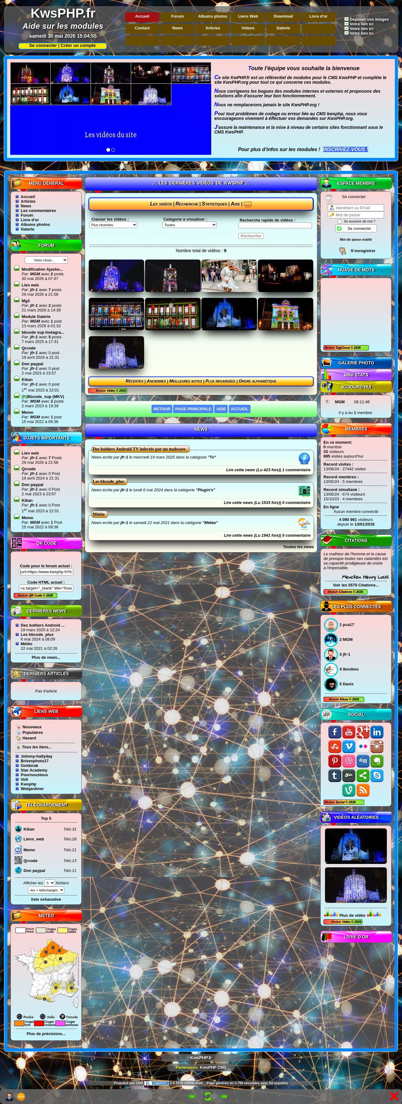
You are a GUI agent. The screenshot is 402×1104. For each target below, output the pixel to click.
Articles (212, 28)
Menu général (46, 183)
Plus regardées (220, 381)
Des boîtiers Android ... (43, 625)
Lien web (30, 285)
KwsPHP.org (235, 82)
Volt (24, 779)
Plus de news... (46, 657)
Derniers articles (46, 673)
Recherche (187, 203)
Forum (177, 16)
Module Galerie (36, 316)
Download (283, 16)
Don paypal (32, 364)
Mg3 (26, 300)
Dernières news (46, 610)
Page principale (193, 409)
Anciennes (156, 381)
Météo (26, 643)
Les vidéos (161, 203)
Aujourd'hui (356, 386)
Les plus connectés (356, 606)
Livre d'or (319, 16)
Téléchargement (46, 804)
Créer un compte (78, 45)
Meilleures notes (185, 381)
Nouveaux (32, 727)
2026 (357, 347)
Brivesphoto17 (35, 761)
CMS (139, 1083)
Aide (235, 203)
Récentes (134, 381)
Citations (356, 540)
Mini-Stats (356, 374)
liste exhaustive (46, 899)
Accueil (142, 16)
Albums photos (213, 16)
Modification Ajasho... (42, 269)
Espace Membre (356, 183)
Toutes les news (298, 546)
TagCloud (343, 347)
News (177, 28)
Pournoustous (34, 774)
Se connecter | (43, 45)
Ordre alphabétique (257, 381)
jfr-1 (33, 289)
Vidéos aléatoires (356, 817)
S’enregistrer (363, 250)
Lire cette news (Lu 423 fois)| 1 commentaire (268, 469)
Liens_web (34, 839)
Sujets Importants (46, 437)
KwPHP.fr (240, 77)
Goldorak (29, 765)
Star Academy (34, 770)
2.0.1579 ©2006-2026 (173, 1083)
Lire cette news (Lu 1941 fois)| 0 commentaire (267, 535)
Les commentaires (38, 210)
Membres (356, 428)
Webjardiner (32, 788)
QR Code (36, 595)
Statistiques (214, 203)
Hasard (29, 738)
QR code (46, 543)
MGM (340, 402)
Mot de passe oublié (356, 239)
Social (356, 714)
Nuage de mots (356, 269)
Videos (248, 28)
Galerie (283, 28)
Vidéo (346, 922)
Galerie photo (356, 362)
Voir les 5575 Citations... (356, 585)
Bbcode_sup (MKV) (43, 396)
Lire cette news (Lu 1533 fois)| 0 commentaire (267, 502)
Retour (161, 409)
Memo (27, 412)
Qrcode (29, 348)
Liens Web (248, 16)
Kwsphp (28, 784)
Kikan (344, 699)
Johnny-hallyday (37, 756)
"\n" (189, 225)
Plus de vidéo (353, 915)
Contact (142, 28)
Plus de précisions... (46, 1033)
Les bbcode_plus (37, 634)
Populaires (33, 732)
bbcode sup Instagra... (43, 332)
